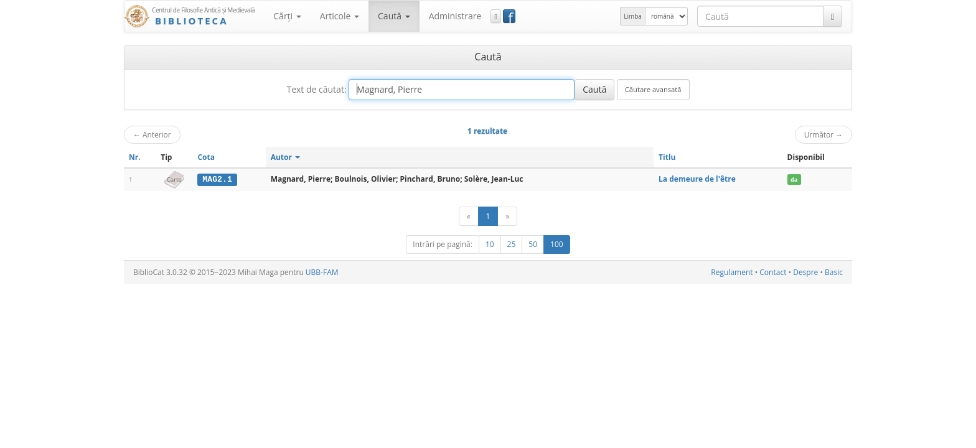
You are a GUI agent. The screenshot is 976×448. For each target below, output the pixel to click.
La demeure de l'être (697, 179)
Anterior (152, 134)
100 (556, 244)
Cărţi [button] (287, 16)
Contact (772, 272)
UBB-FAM (322, 272)
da (794, 179)
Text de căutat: (316, 89)
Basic (834, 272)
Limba (633, 16)
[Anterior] (469, 216)
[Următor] (507, 216)
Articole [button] (339, 16)
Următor (823, 134)
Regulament (732, 272)
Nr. (135, 157)
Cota (206, 157)
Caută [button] (394, 16)
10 (490, 244)
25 (511, 244)
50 (532, 244)
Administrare (455, 16)
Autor (285, 157)
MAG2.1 (217, 179)
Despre (805, 272)
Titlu (667, 157)
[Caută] (832, 16)
